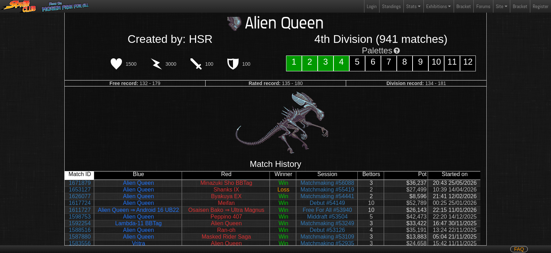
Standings (391, 8)
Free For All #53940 (327, 210)
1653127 (80, 190)
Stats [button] (411, 6)
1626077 (80, 196)
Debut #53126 (327, 230)
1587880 (80, 237)
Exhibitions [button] (436, 6)
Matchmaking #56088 (327, 183)
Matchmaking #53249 (327, 223)
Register (541, 6)
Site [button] (499, 6)
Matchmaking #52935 (327, 243)
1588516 (80, 230)
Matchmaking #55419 (327, 190)
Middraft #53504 (327, 217)
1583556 (80, 243)
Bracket (463, 6)
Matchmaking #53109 (327, 237)
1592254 (80, 223)
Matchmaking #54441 (327, 196)
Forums (484, 6)
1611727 (80, 210)
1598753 (80, 217)
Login (372, 6)
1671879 (80, 183)
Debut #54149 (327, 203)
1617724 (80, 203)
